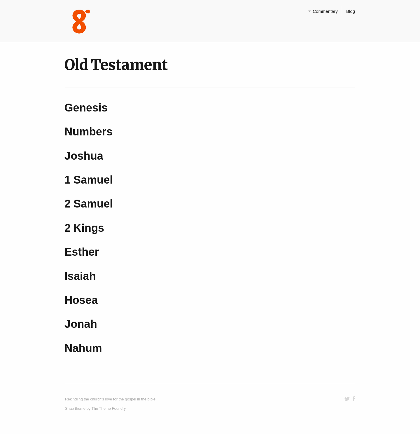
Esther (81, 252)
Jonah (80, 324)
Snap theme (75, 408)
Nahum (83, 348)
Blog (350, 11)
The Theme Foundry (109, 408)
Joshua (83, 156)
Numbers (88, 132)
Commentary (325, 11)
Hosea (81, 300)
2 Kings (84, 228)
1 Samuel (88, 180)
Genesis (86, 108)
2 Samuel (88, 204)
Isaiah (80, 276)
